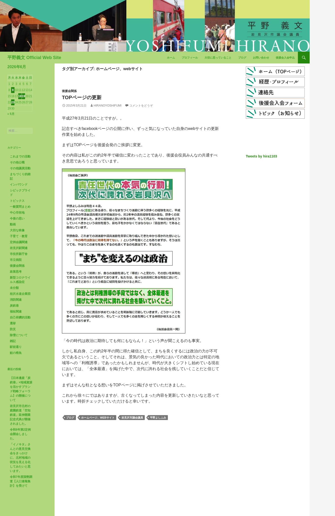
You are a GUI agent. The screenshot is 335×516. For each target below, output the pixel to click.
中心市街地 (17, 212)
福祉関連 (16, 311)
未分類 (14, 288)
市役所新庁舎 (19, 254)
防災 (13, 329)
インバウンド (19, 184)
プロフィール (190, 57)
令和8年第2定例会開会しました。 (20, 434)
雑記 (13, 341)
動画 (13, 224)
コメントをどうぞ (141, 105)
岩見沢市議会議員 (132, 417)
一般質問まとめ (20, 206)
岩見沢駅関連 (19, 248)
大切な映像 (17, 230)
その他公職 (17, 162)
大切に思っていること (218, 57)
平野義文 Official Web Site (34, 57)
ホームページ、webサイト (98, 417)
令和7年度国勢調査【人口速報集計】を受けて (21, 481)
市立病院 (16, 260)
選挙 (13, 323)
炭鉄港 (14, 305)
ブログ (242, 57)
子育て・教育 (19, 236)
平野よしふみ (158, 417)
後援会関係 (69, 91)
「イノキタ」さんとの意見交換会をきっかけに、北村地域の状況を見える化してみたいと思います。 (20, 458)
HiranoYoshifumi (107, 105)
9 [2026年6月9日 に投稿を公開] (13, 90)
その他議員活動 (20, 168)
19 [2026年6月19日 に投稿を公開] (23, 96)
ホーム (171, 57)
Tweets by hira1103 (261, 156)
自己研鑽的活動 (20, 317)
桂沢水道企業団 (20, 294)
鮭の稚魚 (16, 353)
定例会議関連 (19, 242)
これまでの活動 (20, 156)
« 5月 (11, 114)
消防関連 (16, 299)
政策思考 (16, 271)
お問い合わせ (261, 57)
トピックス (17, 201)
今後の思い (17, 218)
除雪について (19, 335)
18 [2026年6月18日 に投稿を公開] (19, 96)
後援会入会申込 (285, 57)
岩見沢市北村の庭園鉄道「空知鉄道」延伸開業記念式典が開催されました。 (20, 414)
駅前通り (16, 347)
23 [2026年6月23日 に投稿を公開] (12, 102)
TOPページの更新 (82, 97)
